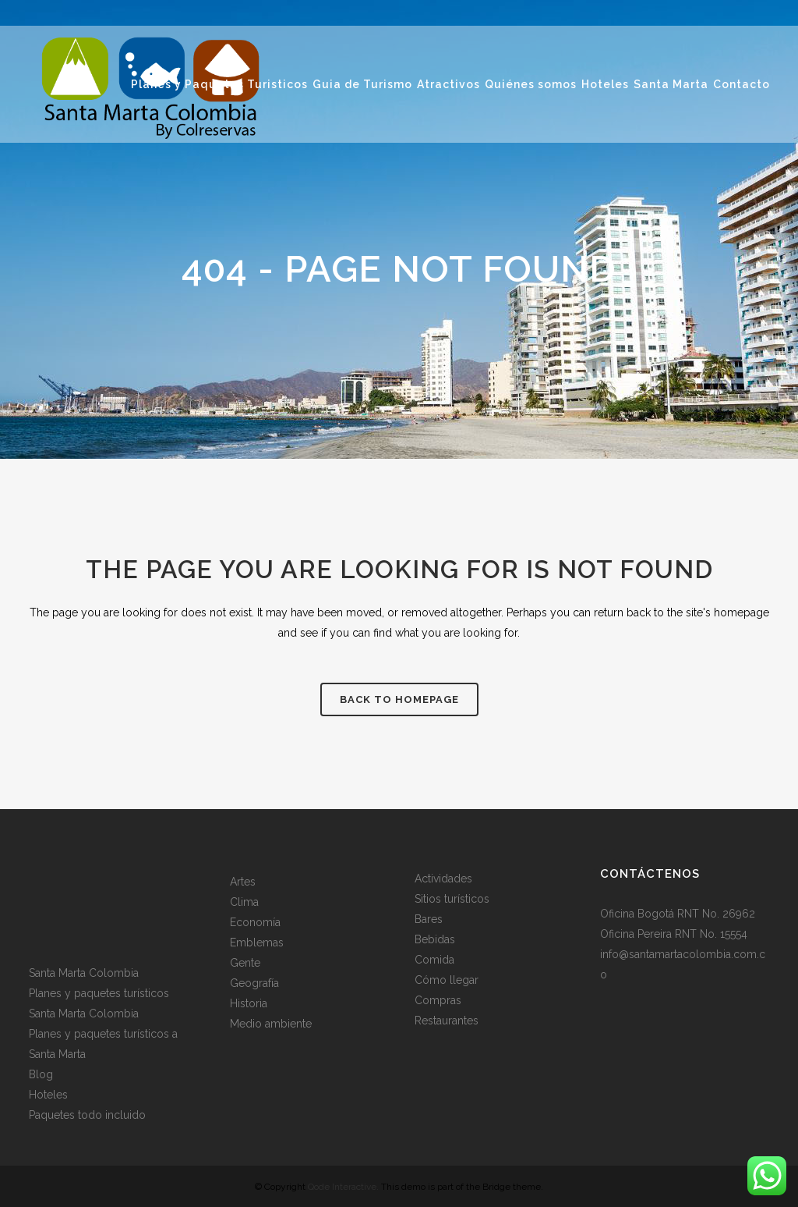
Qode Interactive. (343, 1186)
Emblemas (257, 942)
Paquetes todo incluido (87, 1115)
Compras (438, 1000)
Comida (434, 959)
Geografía (254, 983)
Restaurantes (446, 1020)
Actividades (443, 878)
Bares (429, 919)
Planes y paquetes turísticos (99, 993)
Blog (41, 1074)
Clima (244, 902)
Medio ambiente (271, 1023)
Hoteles (48, 1094)
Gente (245, 963)
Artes (243, 881)
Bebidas (435, 939)
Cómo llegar (446, 980)
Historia (248, 1003)
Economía (255, 922)
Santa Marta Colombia (84, 973)
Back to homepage (399, 699)
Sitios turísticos (452, 899)
